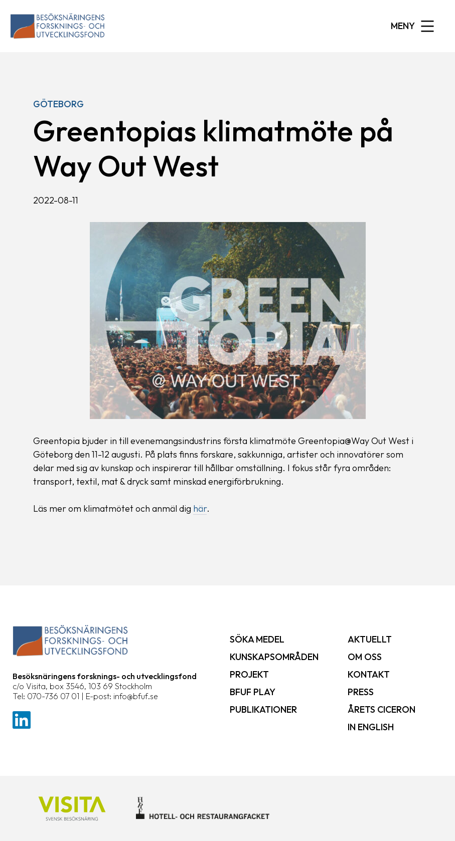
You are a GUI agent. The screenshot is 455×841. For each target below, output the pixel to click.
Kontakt (369, 674)
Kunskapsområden (274, 657)
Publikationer (263, 709)
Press (361, 692)
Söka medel (257, 639)
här (200, 508)
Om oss (365, 657)
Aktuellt (370, 639)
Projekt (249, 674)
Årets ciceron (381, 709)
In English (371, 727)
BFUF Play (252, 692)
